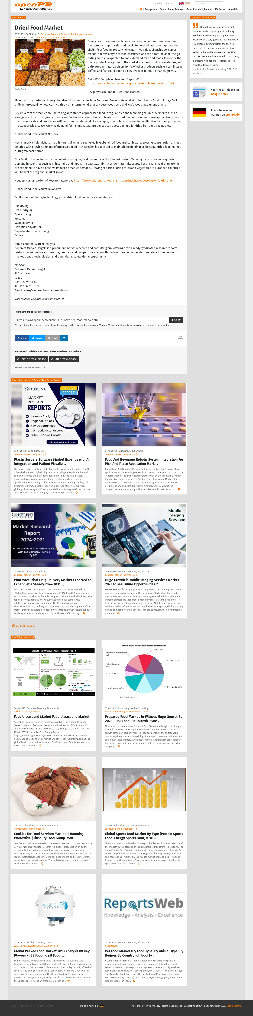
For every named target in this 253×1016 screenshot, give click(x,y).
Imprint (169, 3)
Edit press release (64, 359)
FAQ (133, 1006)
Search (230, 3)
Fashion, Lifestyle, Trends (40, 942)
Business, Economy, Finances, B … (135, 571)
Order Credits (193, 9)
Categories (151, 9)
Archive (208, 9)
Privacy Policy (153, 1006)
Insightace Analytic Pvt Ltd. (28, 711)
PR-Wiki (158, 3)
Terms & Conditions (172, 1006)
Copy (176, 320)
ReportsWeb (111, 946)
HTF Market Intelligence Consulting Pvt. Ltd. (127, 711)
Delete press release (31, 359)
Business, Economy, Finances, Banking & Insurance (67, 34)
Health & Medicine (36, 451)
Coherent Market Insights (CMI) (50, 37)
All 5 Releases (22, 625)
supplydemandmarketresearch (121, 828)
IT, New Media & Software (130, 451)
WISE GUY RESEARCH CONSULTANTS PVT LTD (36, 946)
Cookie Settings (234, 1006)
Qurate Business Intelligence (29, 828)
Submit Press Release (171, 9)
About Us (233, 9)
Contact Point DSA (193, 1006)
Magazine (220, 9)
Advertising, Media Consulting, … (134, 708)
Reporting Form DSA (214, 1006)
